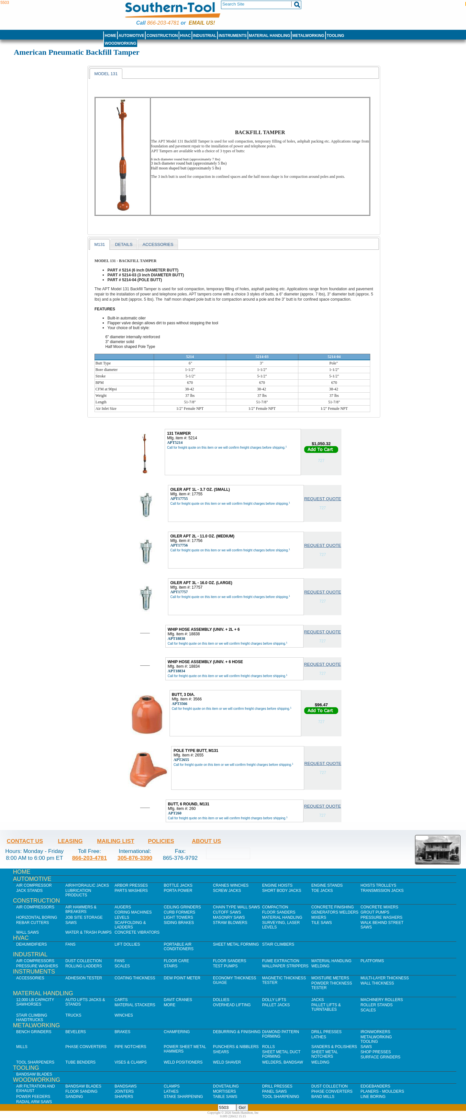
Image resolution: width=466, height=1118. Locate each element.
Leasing (70, 841)
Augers (123, 907)
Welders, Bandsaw (282, 1062)
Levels (122, 917)
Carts (121, 999)
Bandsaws (126, 1086)
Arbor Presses (131, 885)
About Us (206, 841)
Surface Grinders (380, 1057)
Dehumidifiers (31, 944)
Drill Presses (326, 1032)
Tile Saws (321, 922)
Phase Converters (85, 1046)
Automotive (131, 35)
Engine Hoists (277, 885)
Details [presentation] (123, 244)
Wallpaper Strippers (285, 966)
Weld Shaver (227, 1062)
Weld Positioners (183, 1062)
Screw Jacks (227, 890)
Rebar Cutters (32, 922)
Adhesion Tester (83, 978)
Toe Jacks (322, 890)
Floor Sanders (278, 912)
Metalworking (308, 35)
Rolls (268, 1046)
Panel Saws (274, 1091)
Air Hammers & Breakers (80, 909)
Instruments (233, 35)
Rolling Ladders (83, 966)
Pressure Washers (382, 917)
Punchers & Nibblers (236, 1046)
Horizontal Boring (36, 917)
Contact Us (25, 841)
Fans (70, 944)
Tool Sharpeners (35, 1062)
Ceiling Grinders (182, 907)
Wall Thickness (377, 983)
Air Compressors (35, 907)
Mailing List (115, 841)
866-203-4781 (163, 23)
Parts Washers (131, 890)
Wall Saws (27, 932)
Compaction (275, 907)
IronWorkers (375, 1032)
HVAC (185, 35)
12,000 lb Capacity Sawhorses (35, 1002)
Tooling (335, 35)
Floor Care (176, 961)
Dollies (221, 999)
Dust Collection (83, 961)
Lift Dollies (127, 944)
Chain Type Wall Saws (236, 907)
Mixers (318, 917)
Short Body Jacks (281, 890)
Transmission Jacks (382, 890)
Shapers (124, 1096)
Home (110, 35)
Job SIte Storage (84, 917)
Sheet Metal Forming (236, 944)
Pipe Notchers (130, 1046)
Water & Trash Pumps (88, 932)
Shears (221, 1052)
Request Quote (322, 498)
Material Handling (269, 35)
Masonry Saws (229, 917)
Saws (71, 922)
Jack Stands (29, 890)
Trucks (73, 1015)
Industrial (204, 35)
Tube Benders (80, 1062)
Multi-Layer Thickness (385, 978)
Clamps (172, 1086)
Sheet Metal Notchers (324, 1054)
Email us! (202, 23)
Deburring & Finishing (237, 1032)
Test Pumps (225, 966)
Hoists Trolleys (378, 885)
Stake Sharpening (183, 1096)
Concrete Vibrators (137, 932)
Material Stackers (135, 1005)
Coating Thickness (135, 978)
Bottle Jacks (178, 885)
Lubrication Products (78, 892)
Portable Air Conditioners (179, 946)
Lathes (318, 1037)
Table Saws (225, 1096)
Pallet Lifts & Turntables (326, 1007)
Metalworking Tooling (376, 1039)
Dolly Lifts (274, 999)
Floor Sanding (81, 1091)
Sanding (74, 1096)
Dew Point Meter (182, 978)
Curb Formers (179, 912)
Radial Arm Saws (34, 1102)
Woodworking (120, 43)
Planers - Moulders (382, 1091)
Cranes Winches (231, 885)
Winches (124, 1015)
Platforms (372, 961)
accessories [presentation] (157, 244)
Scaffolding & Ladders (130, 924)
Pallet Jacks (276, 1005)
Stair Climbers (278, 944)
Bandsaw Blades (34, 1074)
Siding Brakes (179, 922)
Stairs (170, 966)
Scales (122, 966)
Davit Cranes (178, 999)
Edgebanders (375, 1086)
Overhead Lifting (232, 1005)
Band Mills (322, 1096)
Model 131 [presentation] (105, 73)
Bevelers (75, 1032)
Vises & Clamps (131, 1062)
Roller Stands (377, 1005)
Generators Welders (335, 912)
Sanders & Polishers (334, 1046)
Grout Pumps (375, 912)
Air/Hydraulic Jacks (87, 885)
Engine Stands (327, 885)
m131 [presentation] (99, 244)
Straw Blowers (230, 922)
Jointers (124, 1091)
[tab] (106, 73)
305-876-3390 (134, 858)
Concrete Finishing (332, 907)
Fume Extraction (280, 961)
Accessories (30, 978)
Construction (162, 35)
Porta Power (178, 890)
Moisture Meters (330, 978)
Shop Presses (376, 1052)
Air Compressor (34, 885)
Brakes (122, 1032)
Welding (320, 966)
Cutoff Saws (227, 912)
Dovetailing (226, 1086)
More (169, 1005)
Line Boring (373, 1096)
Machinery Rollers (382, 999)
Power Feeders (33, 1096)
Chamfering (177, 1032)
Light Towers (178, 917)
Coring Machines (133, 912)
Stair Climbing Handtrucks (31, 1017)
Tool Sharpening (280, 1096)
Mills (22, 1046)
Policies (161, 841)
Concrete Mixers (379, 907)
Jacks (317, 999)
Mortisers (224, 1091)
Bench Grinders (33, 1032)
